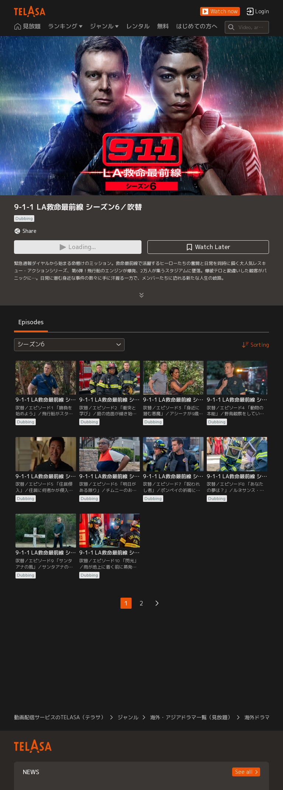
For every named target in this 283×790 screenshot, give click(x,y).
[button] (220, 11)
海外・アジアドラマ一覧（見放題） (191, 717)
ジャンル (128, 717)
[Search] (247, 27)
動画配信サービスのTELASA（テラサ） (60, 717)
